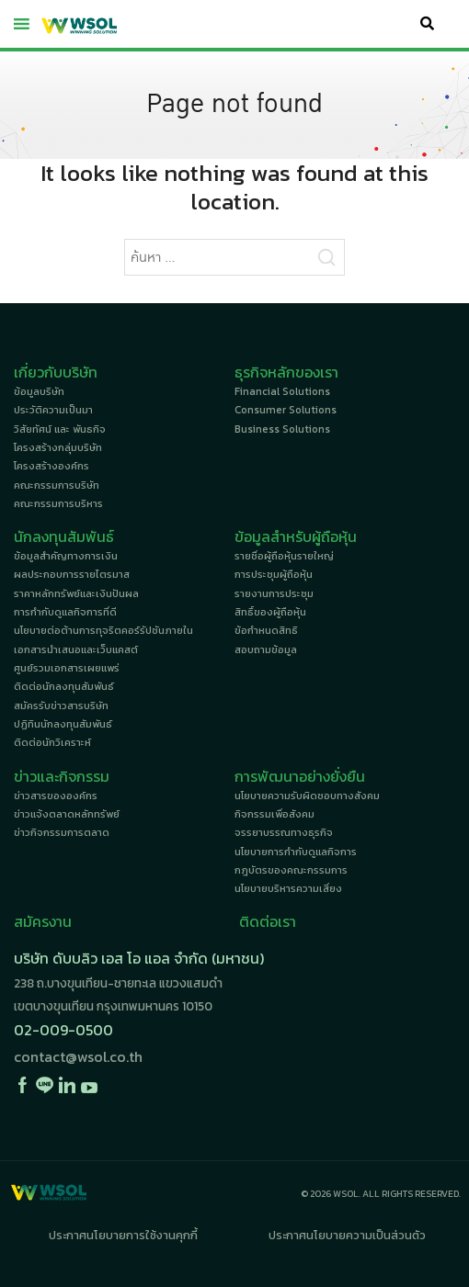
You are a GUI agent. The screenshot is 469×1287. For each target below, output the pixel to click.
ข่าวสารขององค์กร (55, 795)
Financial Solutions (282, 391)
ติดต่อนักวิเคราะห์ (52, 742)
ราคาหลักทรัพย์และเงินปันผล (76, 593)
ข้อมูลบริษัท (39, 391)
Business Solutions (282, 429)
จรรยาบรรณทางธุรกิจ (283, 832)
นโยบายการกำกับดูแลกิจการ (295, 851)
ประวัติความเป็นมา (53, 409)
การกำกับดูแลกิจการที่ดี (65, 611)
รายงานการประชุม (274, 593)
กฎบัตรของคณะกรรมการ (291, 870)
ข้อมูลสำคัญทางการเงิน (66, 555)
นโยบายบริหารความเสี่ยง (288, 888)
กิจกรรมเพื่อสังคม (274, 814)
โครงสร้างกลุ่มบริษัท (58, 447)
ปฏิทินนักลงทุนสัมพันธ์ (63, 724)
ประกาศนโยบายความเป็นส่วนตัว (347, 1235)
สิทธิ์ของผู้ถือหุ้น (270, 611)
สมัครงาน (43, 921)
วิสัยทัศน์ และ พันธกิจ (60, 429)
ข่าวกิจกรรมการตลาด (61, 832)
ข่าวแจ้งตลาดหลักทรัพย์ (67, 814)
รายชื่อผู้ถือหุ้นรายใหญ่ (284, 555)
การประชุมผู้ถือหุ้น (273, 574)
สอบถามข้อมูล (265, 649)
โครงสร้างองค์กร (51, 465)
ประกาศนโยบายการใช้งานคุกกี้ (123, 1235)
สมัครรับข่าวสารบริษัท (61, 705)
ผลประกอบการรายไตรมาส (72, 574)
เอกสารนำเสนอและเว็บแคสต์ (76, 649)
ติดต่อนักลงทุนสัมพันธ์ (64, 686)
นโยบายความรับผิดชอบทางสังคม (307, 795)
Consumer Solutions (285, 409)
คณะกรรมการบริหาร (58, 503)
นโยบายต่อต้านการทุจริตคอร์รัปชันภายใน (103, 630)
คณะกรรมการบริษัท (56, 485)
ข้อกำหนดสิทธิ (266, 630)
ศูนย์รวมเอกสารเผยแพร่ (67, 667)
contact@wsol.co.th (78, 1056)
